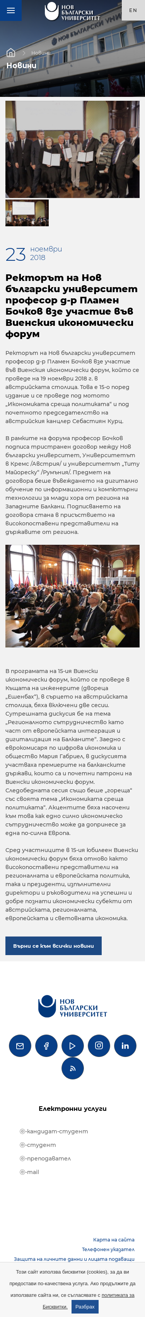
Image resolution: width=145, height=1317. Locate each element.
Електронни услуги (73, 1108)
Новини (41, 52)
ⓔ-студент (38, 1144)
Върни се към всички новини (53, 946)
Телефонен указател (108, 1249)
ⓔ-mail (29, 1172)
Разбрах (85, 1307)
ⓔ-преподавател (45, 1158)
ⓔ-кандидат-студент (54, 1131)
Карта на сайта (114, 1240)
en (133, 10)
